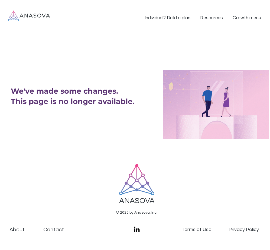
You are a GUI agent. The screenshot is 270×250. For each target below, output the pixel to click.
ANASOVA (137, 201)
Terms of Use (197, 229)
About (17, 229)
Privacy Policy (244, 229)
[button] (167, 15)
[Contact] (53, 230)
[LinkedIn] (137, 229)
